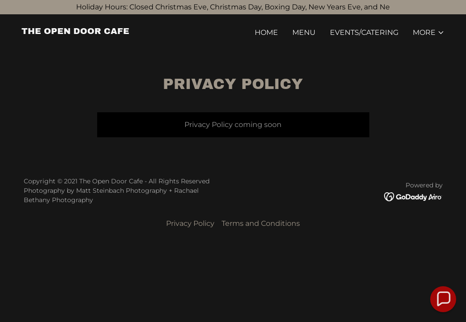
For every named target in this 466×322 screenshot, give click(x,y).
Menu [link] (304, 32)
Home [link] (266, 32)
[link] (75, 31)
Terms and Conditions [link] (261, 223)
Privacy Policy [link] (190, 223)
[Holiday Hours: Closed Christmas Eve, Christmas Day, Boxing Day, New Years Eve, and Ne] (233, 7)
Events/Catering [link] (364, 32)
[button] (429, 32)
